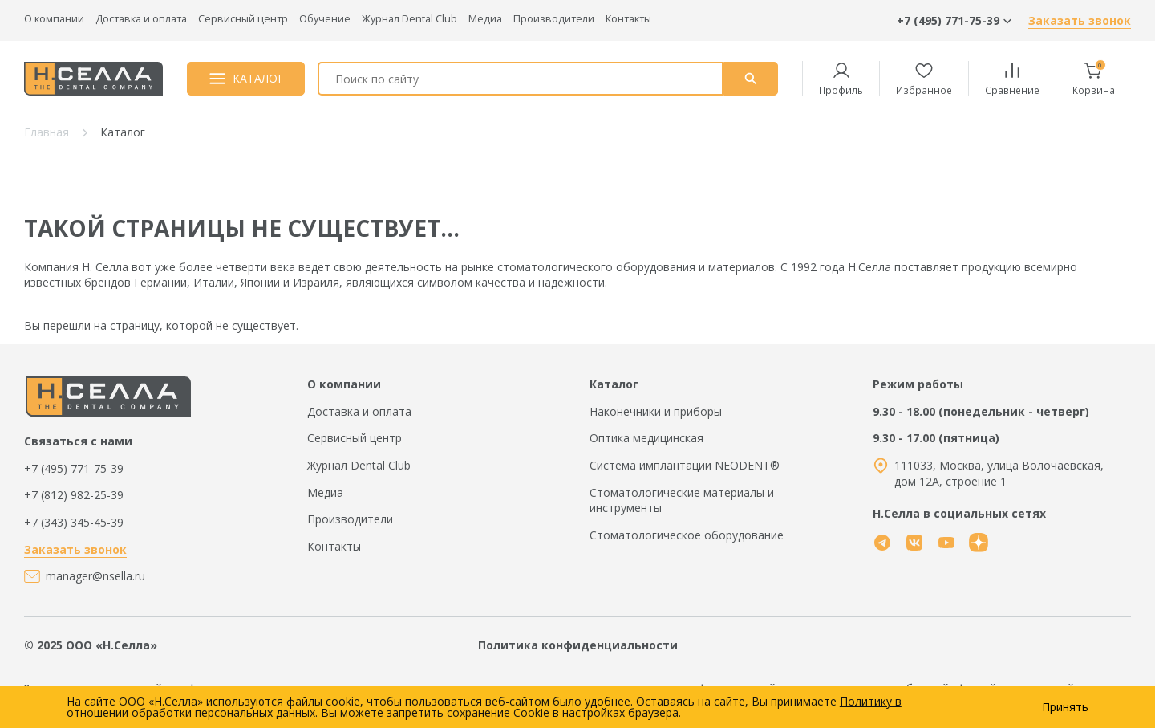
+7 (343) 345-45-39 (74, 522)
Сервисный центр (243, 19)
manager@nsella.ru (95, 576)
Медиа (485, 19)
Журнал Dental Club (409, 19)
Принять (1065, 707)
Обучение (325, 19)
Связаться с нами (78, 441)
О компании (54, 19)
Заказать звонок (1079, 20)
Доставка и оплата (141, 19)
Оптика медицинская (646, 437)
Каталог (614, 384)
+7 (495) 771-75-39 (74, 468)
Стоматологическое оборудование (687, 535)
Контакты (628, 19)
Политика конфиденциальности (578, 645)
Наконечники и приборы (656, 411)
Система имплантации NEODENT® (685, 465)
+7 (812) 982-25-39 (74, 494)
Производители (553, 19)
